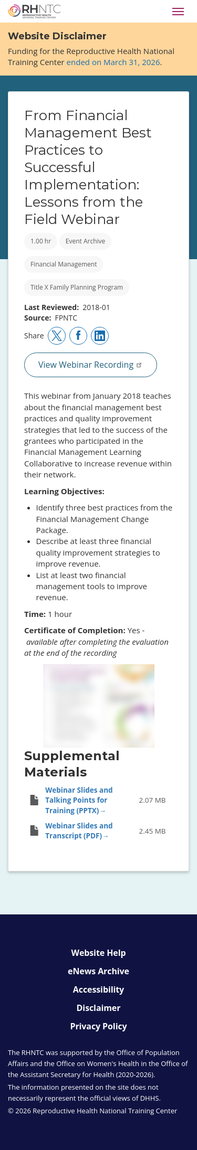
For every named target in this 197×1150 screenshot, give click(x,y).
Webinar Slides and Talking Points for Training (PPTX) (78, 800)
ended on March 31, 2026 (113, 62)
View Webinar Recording (90, 364)
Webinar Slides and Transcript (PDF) (78, 830)
